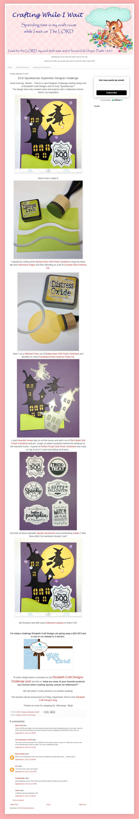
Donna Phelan (20, 754)
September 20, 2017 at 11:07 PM (26, 784)
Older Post (82, 804)
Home (10, 67)
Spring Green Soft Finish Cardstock (53, 262)
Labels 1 (77, 533)
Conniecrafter (20, 778)
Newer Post (14, 804)
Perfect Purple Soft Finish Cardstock (58, 446)
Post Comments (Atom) (26, 808)
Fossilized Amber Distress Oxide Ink (56, 357)
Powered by (111, 100)
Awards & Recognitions (41, 67)
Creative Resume (22, 67)
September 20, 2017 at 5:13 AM (25, 747)
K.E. (16, 766)
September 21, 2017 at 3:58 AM (25, 796)
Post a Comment (18, 800)
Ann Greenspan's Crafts (23, 740)
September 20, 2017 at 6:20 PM (25, 759)
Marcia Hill (19, 725)
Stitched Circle (32, 354)
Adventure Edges (26, 265)
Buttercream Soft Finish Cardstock (62, 354)
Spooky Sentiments (46, 533)
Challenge (18, 715)
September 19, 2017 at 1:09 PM (25, 733)
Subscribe (111, 93)
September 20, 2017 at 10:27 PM (26, 772)
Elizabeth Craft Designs (29, 715)
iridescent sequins (55, 623)
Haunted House (25, 440)
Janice (17, 790)
